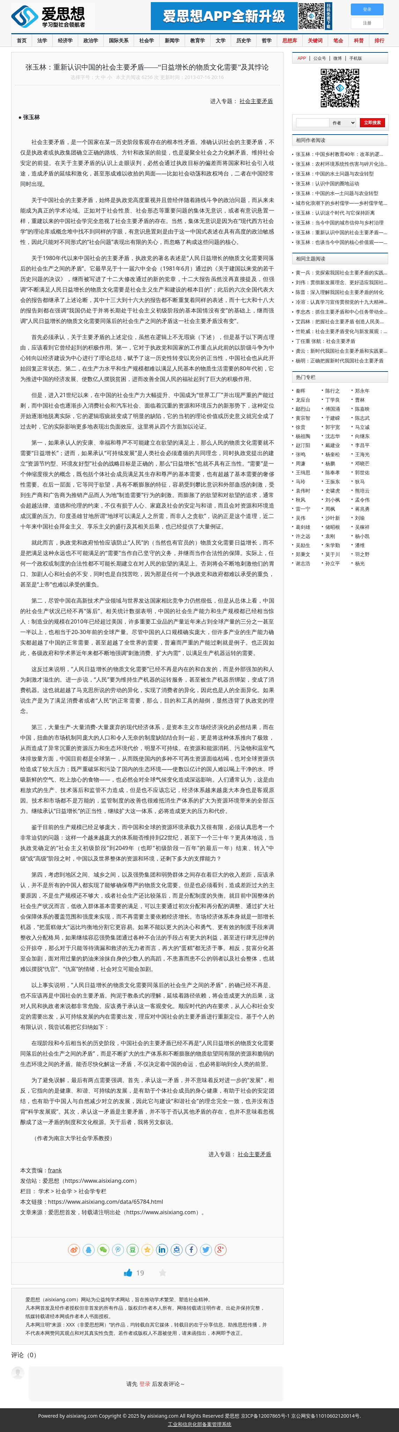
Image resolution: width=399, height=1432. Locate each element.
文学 (221, 40)
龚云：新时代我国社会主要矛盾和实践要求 (342, 350)
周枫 (330, 508)
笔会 (338, 40)
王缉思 (303, 472)
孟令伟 (362, 499)
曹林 (360, 399)
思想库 (289, 40)
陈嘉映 (362, 408)
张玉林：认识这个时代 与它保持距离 (335, 212)
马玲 (300, 481)
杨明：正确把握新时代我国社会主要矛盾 (340, 360)
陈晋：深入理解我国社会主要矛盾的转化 (340, 292)
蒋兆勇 (362, 508)
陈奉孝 (332, 472)
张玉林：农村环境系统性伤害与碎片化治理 (342, 163)
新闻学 (172, 40)
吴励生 (303, 545)
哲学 (267, 40)
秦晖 (300, 390)
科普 (359, 40)
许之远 (303, 536)
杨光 (360, 563)
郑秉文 (303, 554)
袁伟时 (303, 490)
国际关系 (118, 40)
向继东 (362, 436)
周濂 (300, 463)
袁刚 (330, 536)
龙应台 (303, 399)
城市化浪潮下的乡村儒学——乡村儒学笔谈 (342, 203)
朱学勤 (332, 545)
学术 (44, 1191)
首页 (22, 40)
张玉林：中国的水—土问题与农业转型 (337, 193)
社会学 (146, 40)
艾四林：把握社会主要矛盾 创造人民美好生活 (345, 321)
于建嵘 (332, 418)
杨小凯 (362, 536)
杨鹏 (330, 463)
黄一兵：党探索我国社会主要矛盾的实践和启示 (347, 272)
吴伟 (300, 517)
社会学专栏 (92, 1191)
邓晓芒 (362, 463)
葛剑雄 (303, 527)
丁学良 (332, 399)
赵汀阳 (303, 445)
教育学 (197, 40)
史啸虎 (332, 490)
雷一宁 (303, 508)
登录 (144, 1384)
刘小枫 (332, 499)
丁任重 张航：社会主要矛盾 (326, 341)
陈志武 (362, 418)
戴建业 (332, 445)
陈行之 (332, 390)
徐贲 (300, 427)
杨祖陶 (303, 436)
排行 (379, 40)
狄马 (360, 481)
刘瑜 (360, 517)
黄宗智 (303, 418)
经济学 (65, 40)
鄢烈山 (303, 408)
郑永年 (362, 390)
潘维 (360, 545)
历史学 (243, 40)
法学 (42, 40)
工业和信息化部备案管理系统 (199, 1424)
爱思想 (67, 17)
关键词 (315, 40)
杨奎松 (332, 454)
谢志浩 (303, 563)
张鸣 (300, 454)
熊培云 (362, 490)
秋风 (300, 499)
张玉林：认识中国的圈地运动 (327, 183)
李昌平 (362, 445)
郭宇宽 (332, 427)
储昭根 (332, 527)
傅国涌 (332, 408)
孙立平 (332, 563)
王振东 (332, 481)
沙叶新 (332, 517)
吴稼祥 (362, 527)
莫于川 (332, 554)
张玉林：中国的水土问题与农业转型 (335, 173)
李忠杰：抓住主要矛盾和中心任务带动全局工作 (347, 311)
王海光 (362, 454)
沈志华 (332, 436)
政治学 (90, 40)
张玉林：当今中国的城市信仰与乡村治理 (340, 222)
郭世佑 (362, 472)
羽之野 (362, 554)
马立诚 (362, 427)
